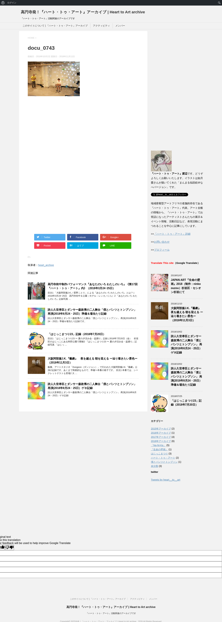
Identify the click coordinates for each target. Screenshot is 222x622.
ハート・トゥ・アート (163, 457)
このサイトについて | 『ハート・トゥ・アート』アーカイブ (55, 25)
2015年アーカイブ (161, 428)
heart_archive (46, 265)
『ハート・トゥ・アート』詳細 (172, 233)
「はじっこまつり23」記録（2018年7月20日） (77, 334)
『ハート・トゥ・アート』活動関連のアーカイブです (111, 613)
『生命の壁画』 (159, 449)
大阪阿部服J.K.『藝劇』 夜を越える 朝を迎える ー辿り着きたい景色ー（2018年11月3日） (187, 314)
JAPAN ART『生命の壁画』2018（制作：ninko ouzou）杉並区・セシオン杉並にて (186, 286)
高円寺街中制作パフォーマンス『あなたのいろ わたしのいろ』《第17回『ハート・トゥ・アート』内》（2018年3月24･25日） (93, 286)
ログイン (11, 2)
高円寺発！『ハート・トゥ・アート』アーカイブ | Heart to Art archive (83, 12)
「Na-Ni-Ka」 (158, 445)
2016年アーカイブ (161, 432)
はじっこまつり (159, 453)
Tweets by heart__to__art (165, 479)
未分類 (154, 466)
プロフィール (162, 249)
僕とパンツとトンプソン (164, 462)
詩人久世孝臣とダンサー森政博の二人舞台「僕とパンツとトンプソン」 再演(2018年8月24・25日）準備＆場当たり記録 (92, 311)
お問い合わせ (162, 241)
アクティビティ (101, 25)
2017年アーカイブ (161, 437)
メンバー (120, 25)
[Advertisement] (57, 136)
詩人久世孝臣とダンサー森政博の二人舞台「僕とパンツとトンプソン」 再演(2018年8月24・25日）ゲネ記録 (92, 386)
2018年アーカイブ (161, 441)
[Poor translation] (9, 547)
